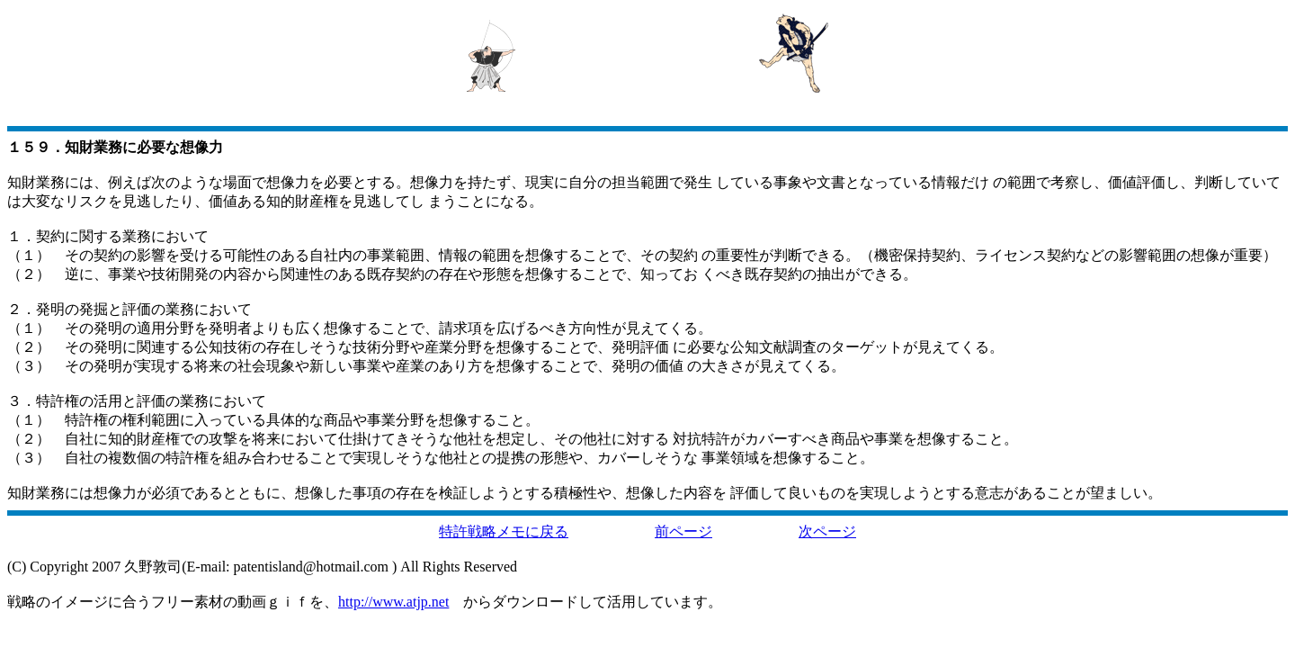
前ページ (683, 531)
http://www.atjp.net (393, 601)
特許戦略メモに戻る (503, 531)
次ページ (827, 531)
